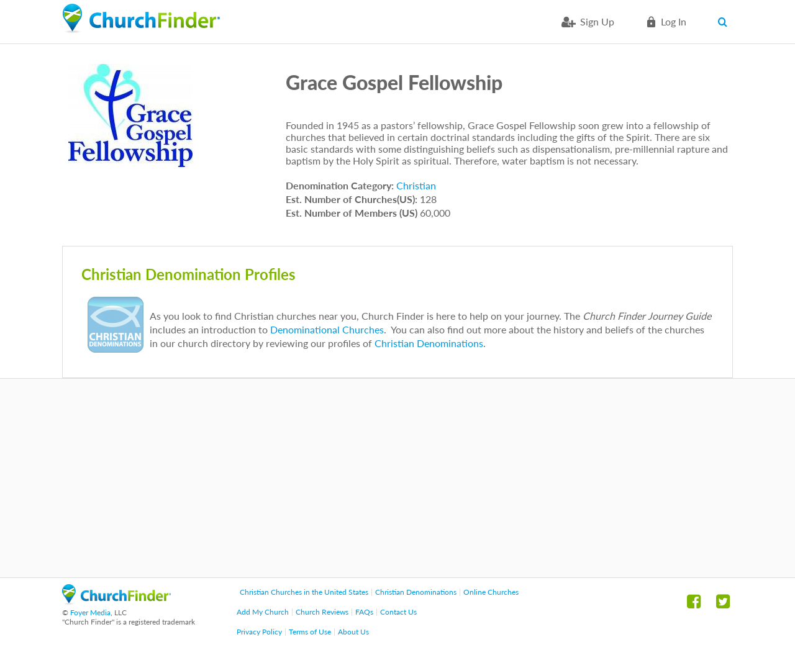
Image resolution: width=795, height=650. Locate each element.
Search (725, 22)
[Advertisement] (397, 478)
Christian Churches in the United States (304, 592)
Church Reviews (322, 611)
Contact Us (398, 611)
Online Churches (491, 592)
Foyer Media (90, 612)
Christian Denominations (429, 343)
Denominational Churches (327, 329)
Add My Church (263, 611)
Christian (416, 185)
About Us (353, 631)
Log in (673, 21)
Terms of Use (310, 631)
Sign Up (597, 21)
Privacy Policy (259, 631)
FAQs (364, 611)
